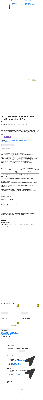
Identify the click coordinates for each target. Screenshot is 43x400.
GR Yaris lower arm (7, 141)
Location (21, 394)
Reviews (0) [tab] (11, 144)
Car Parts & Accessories (10, 139)
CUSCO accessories (25, 139)
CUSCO (17, 139)
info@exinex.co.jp (16, 373)
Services (21, 390)
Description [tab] (4, 144)
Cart (10, 0)
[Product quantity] (2, 136)
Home (21, 387)
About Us (21, 397)
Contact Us (22, 395)
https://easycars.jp (18, 364)
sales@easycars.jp (17, 362)
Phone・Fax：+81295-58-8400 (19, 372)
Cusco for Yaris (32, 139)
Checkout (15, 3)
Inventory (21, 389)
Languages (12, 4)
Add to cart (7, 136)
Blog (21, 393)
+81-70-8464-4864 (29, 0)
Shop (21, 391)
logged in (8, 225)
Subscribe (22, 350)
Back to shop (4, 77)
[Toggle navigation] (8, 12)
